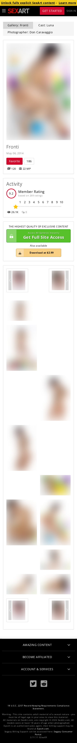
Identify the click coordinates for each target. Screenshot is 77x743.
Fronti (12, 147)
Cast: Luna (46, 25)
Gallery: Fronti (18, 25)
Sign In (71, 11)
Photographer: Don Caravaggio (30, 32)
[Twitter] (33, 683)
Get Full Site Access (37, 236)
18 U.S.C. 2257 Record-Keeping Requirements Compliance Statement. (39, 707)
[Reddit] (44, 683)
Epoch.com (43, 728)
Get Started (52, 11)
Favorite (14, 161)
